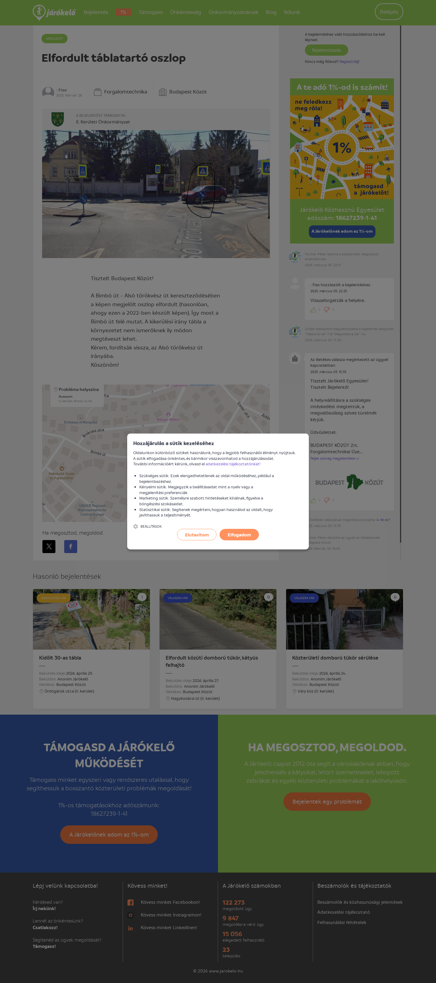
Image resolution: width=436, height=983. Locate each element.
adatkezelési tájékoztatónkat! (233, 463)
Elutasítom (197, 535)
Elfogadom (239, 535)
